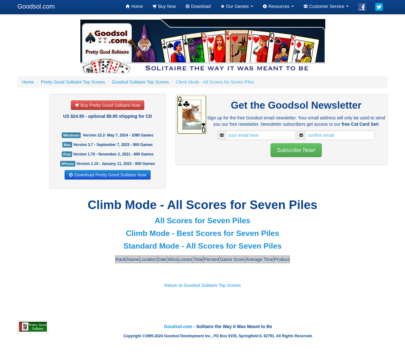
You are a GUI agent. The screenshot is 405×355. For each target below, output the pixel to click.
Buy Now (164, 6)
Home (134, 6)
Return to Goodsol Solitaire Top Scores (202, 285)
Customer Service (326, 6)
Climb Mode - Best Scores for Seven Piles (202, 233)
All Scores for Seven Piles (202, 220)
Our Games (236, 6)
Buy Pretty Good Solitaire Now (107, 105)
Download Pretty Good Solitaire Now (107, 174)
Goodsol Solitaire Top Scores (140, 82)
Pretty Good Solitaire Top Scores (73, 82)
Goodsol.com (36, 6)
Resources (278, 6)
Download (198, 6)
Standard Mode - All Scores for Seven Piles (202, 246)
